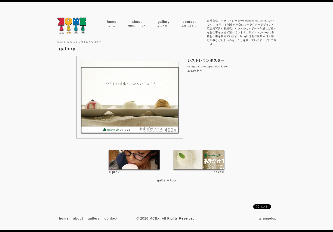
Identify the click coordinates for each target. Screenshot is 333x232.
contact (189, 22)
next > (218, 172)
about (137, 22)
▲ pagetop (267, 218)
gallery (164, 22)
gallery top (166, 180)
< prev (114, 172)
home (111, 22)
